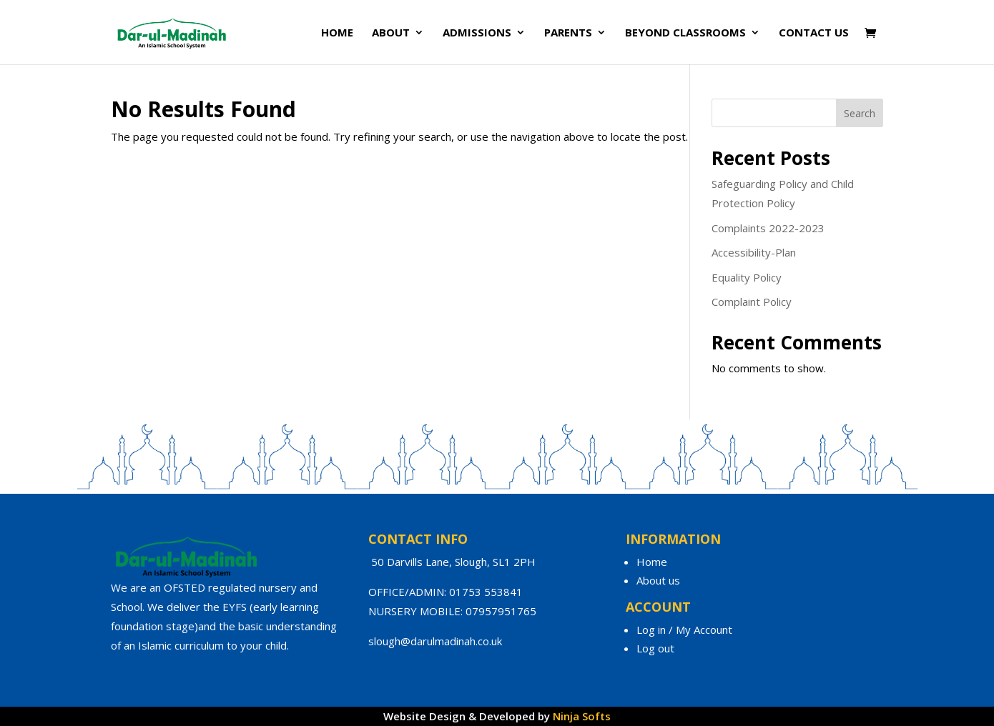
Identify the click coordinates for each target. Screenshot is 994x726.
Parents (568, 33)
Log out (655, 648)
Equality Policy (747, 277)
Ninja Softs (582, 716)
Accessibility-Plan (754, 252)
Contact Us (814, 33)
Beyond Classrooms (685, 33)
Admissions (477, 33)
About (391, 33)
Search (859, 113)
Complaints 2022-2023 (768, 228)
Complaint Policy (752, 301)
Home (337, 33)
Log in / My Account (684, 629)
